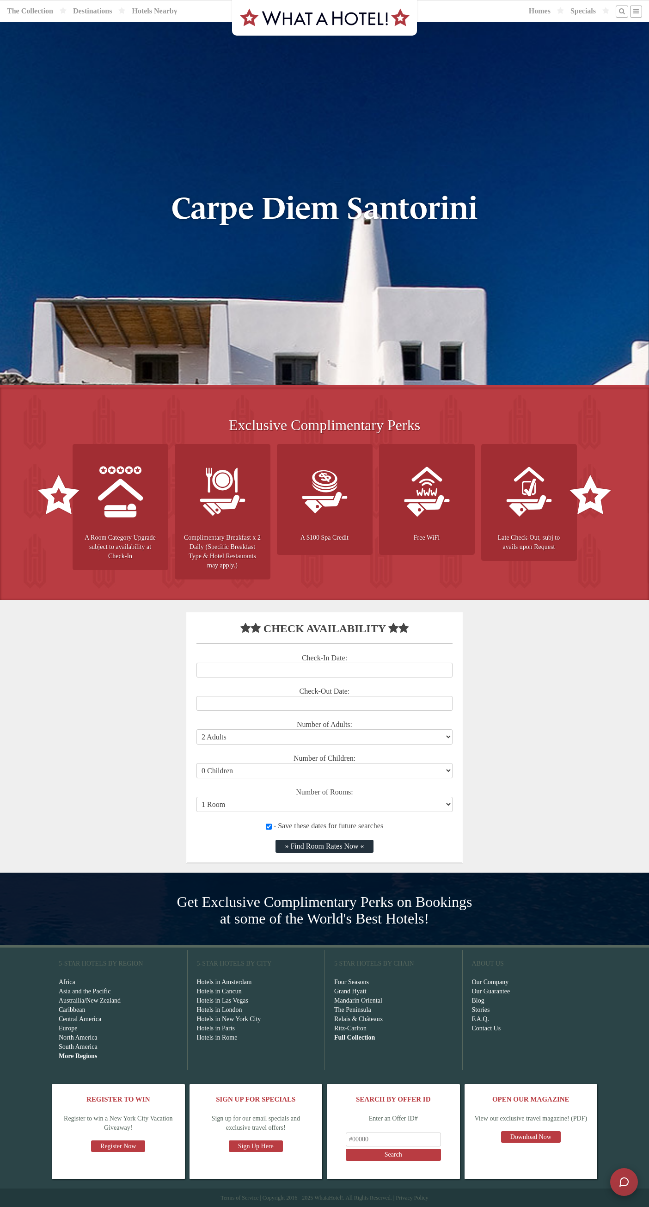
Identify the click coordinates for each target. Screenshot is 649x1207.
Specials (583, 11)
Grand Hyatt (350, 991)
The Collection (30, 11)
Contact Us (486, 1028)
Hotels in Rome (217, 1037)
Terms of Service (239, 1198)
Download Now (530, 1136)
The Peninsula (352, 1009)
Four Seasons (351, 982)
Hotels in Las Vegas (222, 1000)
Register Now (118, 1146)
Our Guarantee (491, 991)
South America (78, 1046)
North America (78, 1037)
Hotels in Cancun (219, 991)
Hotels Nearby (154, 11)
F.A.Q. (480, 1019)
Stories (481, 1009)
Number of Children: (324, 758)
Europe (68, 1028)
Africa (67, 982)
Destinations (92, 11)
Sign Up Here (256, 1146)
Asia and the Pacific (84, 991)
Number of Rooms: (324, 792)
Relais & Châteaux (358, 1019)
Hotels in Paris (216, 1028)
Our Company (490, 982)
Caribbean (72, 1009)
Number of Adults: (324, 724)
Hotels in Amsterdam (224, 982)
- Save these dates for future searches (324, 826)
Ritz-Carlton (350, 1028)
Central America (80, 1019)
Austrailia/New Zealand (90, 1000)
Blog (478, 1000)
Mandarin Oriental (358, 1000)
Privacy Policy (412, 1198)
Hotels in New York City (229, 1019)
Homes (540, 11)
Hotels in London (219, 1009)
